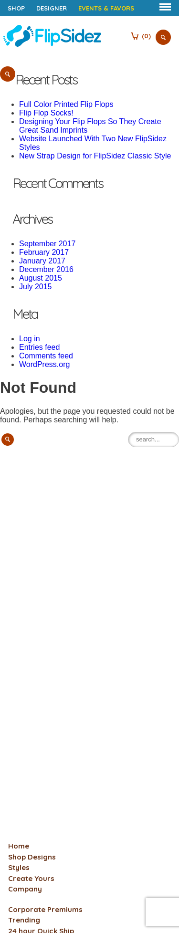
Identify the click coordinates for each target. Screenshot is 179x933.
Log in (29, 339)
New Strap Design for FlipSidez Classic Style (95, 156)
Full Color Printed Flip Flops (66, 104)
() (146, 36)
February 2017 (44, 252)
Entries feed (39, 347)
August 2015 (40, 278)
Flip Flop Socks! (46, 113)
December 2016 (46, 269)
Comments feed (46, 356)
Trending (24, 919)
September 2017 (47, 244)
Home (18, 845)
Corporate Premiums (45, 909)
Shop (16, 8)
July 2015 (35, 287)
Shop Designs (32, 856)
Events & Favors (106, 8)
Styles (19, 867)
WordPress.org (44, 364)
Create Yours (31, 878)
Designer (51, 8)
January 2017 (42, 261)
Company (25, 888)
